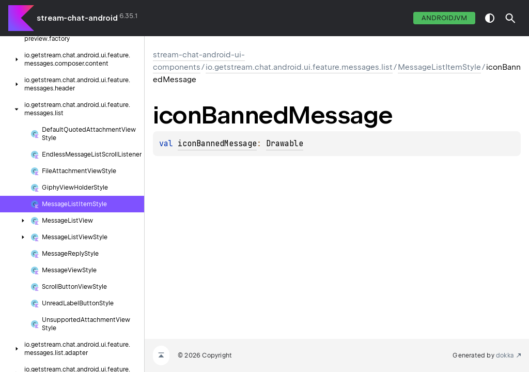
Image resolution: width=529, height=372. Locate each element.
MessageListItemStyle (439, 67)
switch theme (489, 18)
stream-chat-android (77, 18)
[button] (510, 18)
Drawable (284, 143)
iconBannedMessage (217, 143)
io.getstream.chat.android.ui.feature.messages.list (299, 67)
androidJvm (444, 18)
